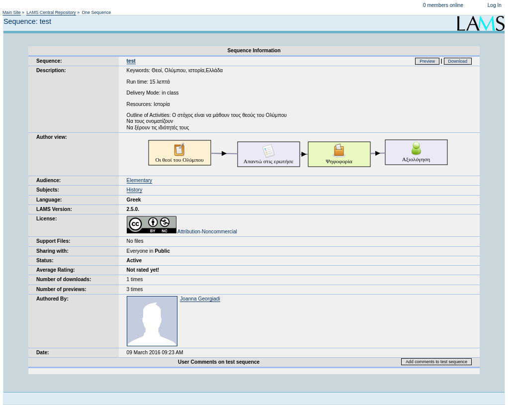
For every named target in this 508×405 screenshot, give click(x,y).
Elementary (140, 180)
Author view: (51, 137)
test (131, 61)
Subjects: (47, 190)
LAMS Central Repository (51, 12)
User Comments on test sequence (218, 362)
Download (458, 61)
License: (46, 218)
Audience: (48, 180)
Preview (427, 61)
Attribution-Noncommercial (182, 231)
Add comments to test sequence (436, 361)
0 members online (443, 5)
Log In (495, 5)
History (135, 190)
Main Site (11, 12)
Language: (49, 199)
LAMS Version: (54, 209)
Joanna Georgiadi (200, 299)
